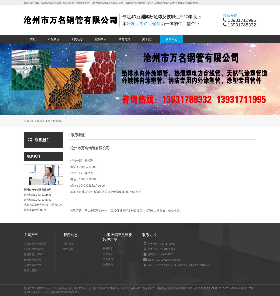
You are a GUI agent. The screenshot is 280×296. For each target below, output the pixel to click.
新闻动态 (77, 39)
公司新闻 (68, 243)
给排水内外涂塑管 (34, 249)
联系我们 (171, 39)
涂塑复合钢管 (185, 288)
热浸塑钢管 (200, 288)
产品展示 (53, 39)
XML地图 (241, 288)
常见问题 (68, 249)
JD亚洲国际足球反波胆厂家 (94, 288)
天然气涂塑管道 (32, 265)
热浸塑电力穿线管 (34, 254)
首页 (33, 39)
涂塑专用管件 (31, 270)
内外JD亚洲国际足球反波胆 (161, 288)
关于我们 (148, 39)
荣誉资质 (124, 39)
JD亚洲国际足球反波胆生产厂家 (127, 288)
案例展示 (100, 39)
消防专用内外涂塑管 (35, 243)
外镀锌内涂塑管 (32, 259)
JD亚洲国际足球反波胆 (65, 288)
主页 (47, 121)
